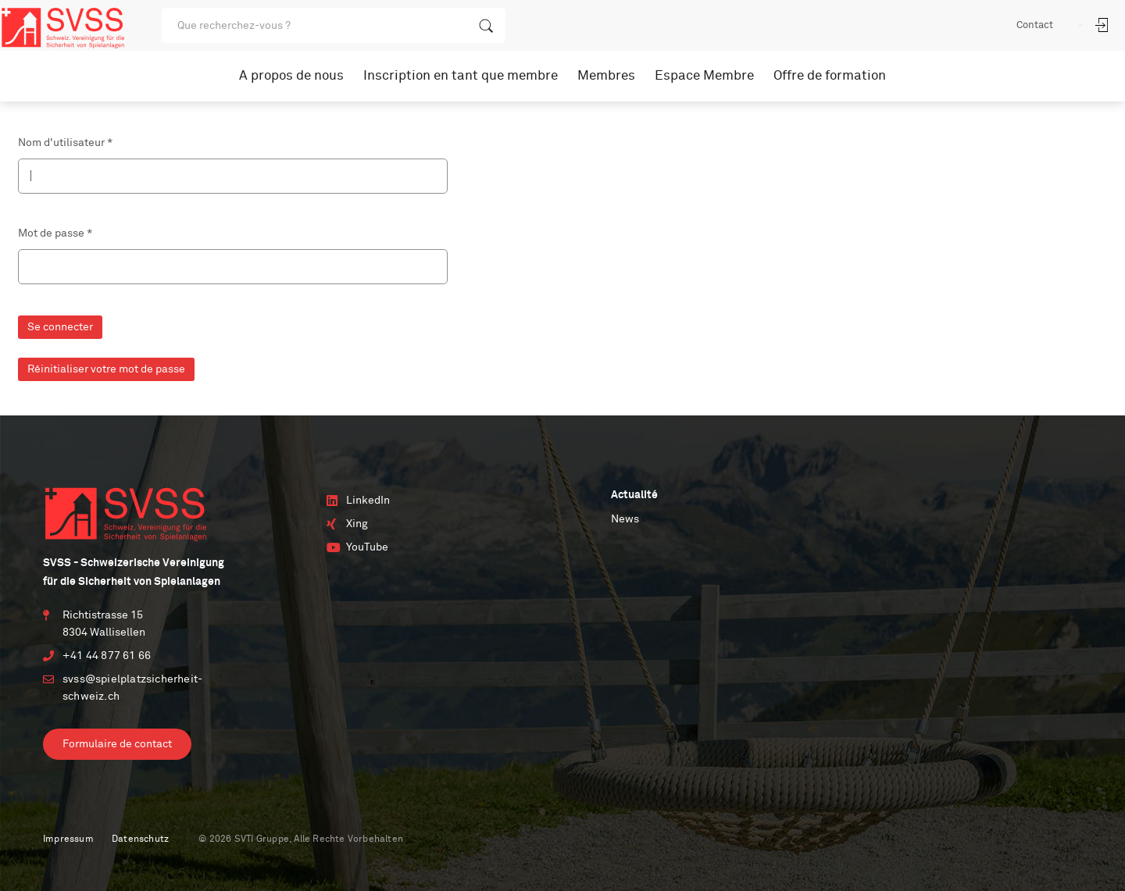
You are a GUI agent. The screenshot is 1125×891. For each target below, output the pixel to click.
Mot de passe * (55, 233)
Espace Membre (704, 76)
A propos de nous (291, 76)
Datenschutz (140, 839)
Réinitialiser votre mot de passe (106, 369)
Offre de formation (829, 76)
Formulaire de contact (117, 744)
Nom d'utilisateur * (65, 142)
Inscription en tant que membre (460, 76)
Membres (606, 76)
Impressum (68, 839)
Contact (1034, 25)
